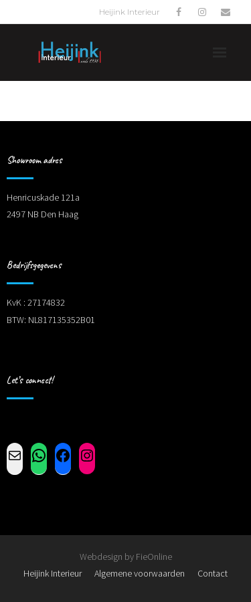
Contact (212, 573)
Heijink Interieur (52, 573)
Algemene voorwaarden (139, 573)
